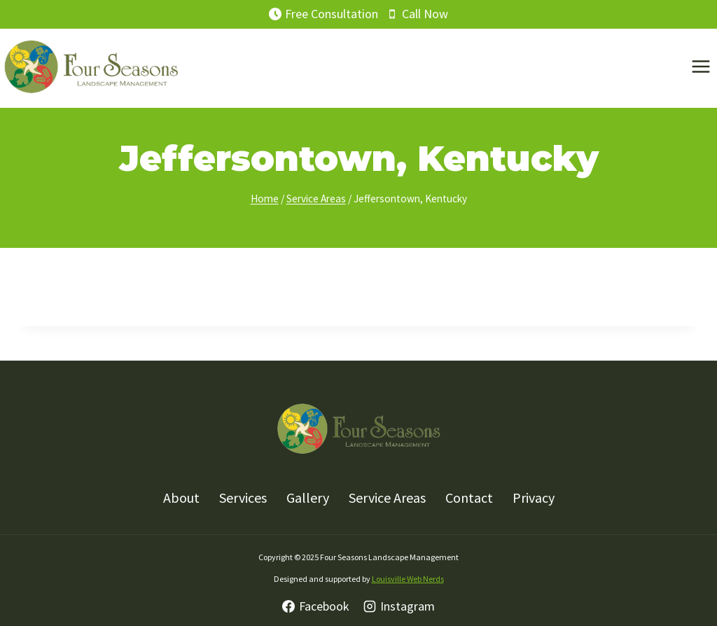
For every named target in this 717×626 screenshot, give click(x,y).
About (181, 497)
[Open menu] (700, 67)
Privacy (534, 497)
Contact (469, 497)
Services (243, 497)
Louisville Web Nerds (408, 578)
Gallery (307, 497)
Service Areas (387, 497)
